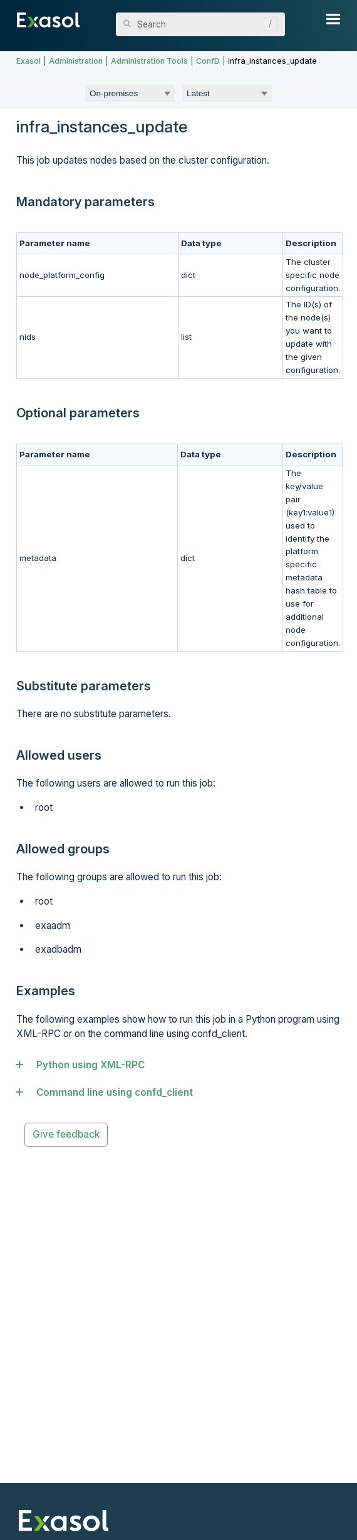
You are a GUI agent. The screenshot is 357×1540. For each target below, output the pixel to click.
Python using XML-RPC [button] (85, 1065)
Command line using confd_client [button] (109, 1092)
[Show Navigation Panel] (333, 19)
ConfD (208, 61)
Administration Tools (149, 61)
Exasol (28, 61)
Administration (76, 61)
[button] (267, 24)
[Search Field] (200, 24)
